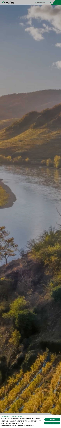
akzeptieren (52, 419)
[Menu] (58, 2)
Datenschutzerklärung (28, 425)
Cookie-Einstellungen (52, 423)
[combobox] (43, 2)
